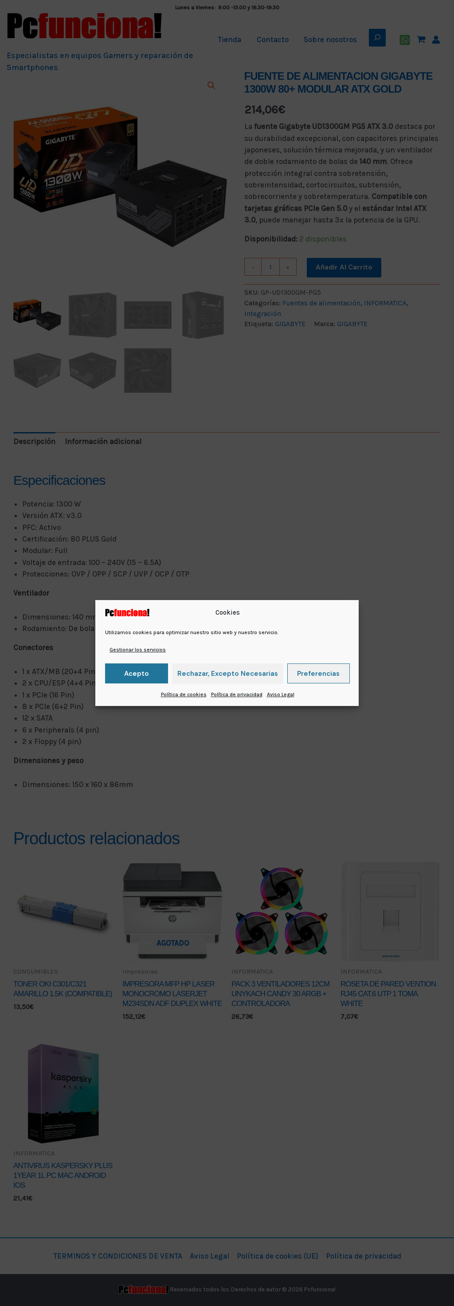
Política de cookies (184, 694)
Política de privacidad (236, 694)
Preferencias (318, 673)
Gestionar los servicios (138, 650)
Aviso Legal (280, 694)
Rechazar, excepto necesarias (227, 673)
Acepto (136, 673)
